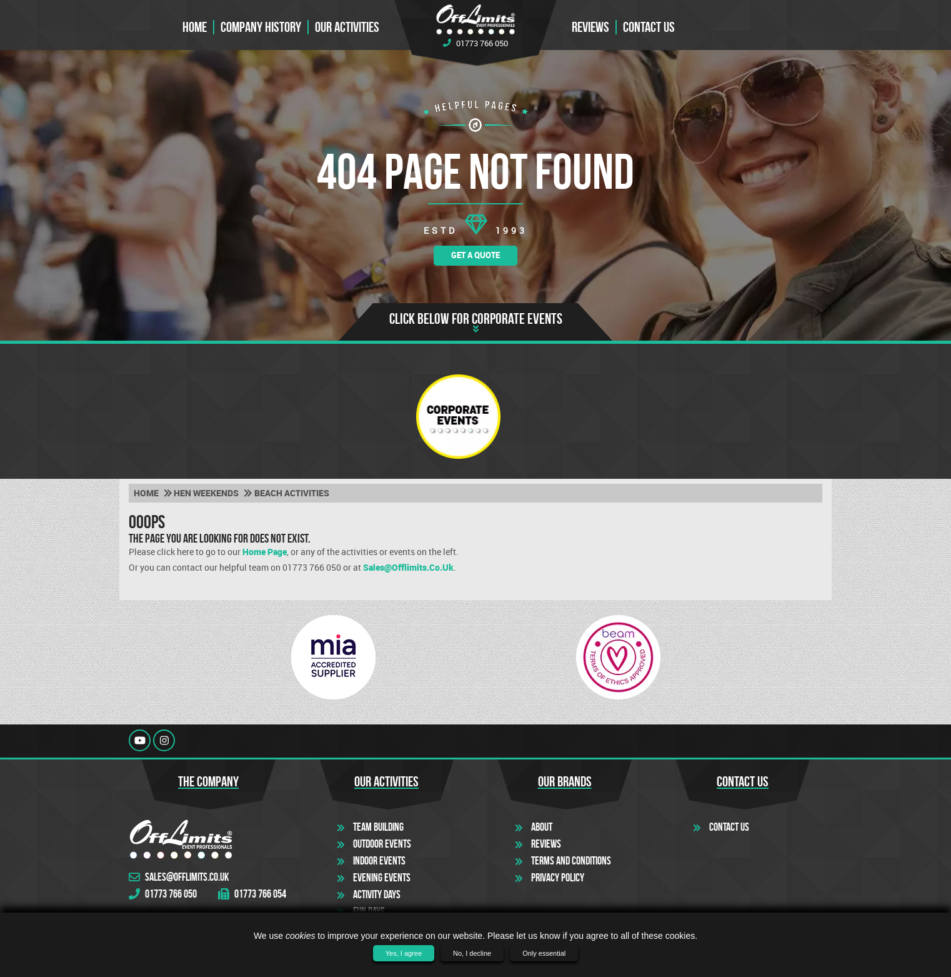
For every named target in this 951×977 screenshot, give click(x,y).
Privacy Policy (557, 877)
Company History (261, 27)
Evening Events (382, 877)
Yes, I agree (404, 953)
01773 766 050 (475, 43)
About (541, 827)
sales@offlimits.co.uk (408, 567)
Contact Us (729, 827)
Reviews (590, 27)
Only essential (543, 953)
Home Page (264, 552)
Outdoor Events (382, 844)
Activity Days (377, 894)
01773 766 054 (252, 894)
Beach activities (291, 493)
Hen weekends (206, 493)
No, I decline (472, 953)
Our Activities (347, 27)
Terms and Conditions (571, 860)
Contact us (649, 27)
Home (194, 27)
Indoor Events (379, 860)
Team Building (378, 827)
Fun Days (369, 911)
